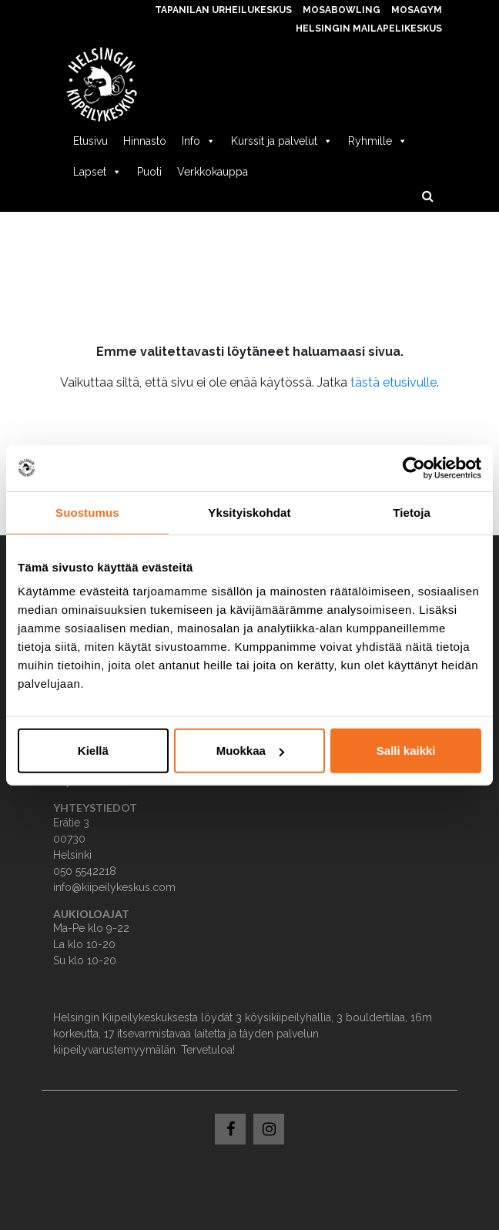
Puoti (149, 172)
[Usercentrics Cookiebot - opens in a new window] (414, 467)
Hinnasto (144, 141)
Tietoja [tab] (411, 511)
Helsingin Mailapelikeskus (369, 28)
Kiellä (93, 750)
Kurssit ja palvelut (282, 141)
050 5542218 (84, 871)
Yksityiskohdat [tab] (249, 511)
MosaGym (416, 10)
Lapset (97, 172)
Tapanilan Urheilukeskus (223, 10)
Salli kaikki (406, 750)
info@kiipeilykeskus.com (114, 887)
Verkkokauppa (212, 172)
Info (199, 141)
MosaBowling (341, 10)
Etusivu (90, 141)
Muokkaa (250, 750)
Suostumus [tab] (87, 511)
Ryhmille (377, 141)
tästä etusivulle (393, 382)
